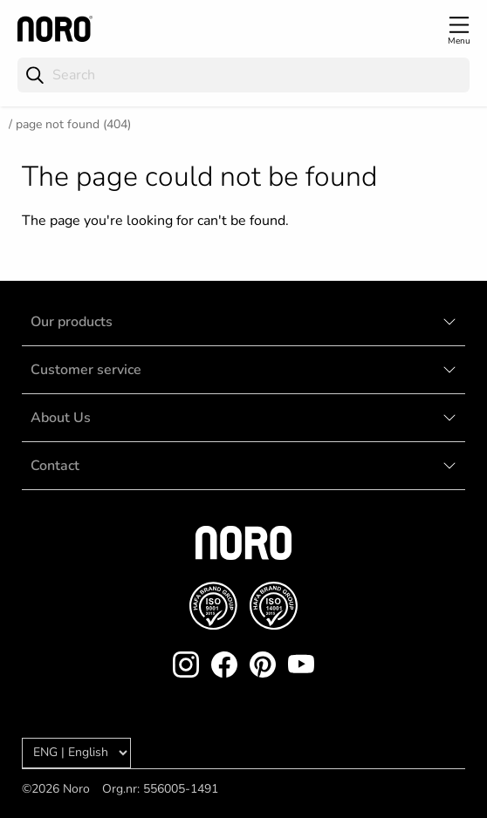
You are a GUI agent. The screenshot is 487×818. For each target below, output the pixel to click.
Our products (72, 321)
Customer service (86, 369)
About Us (61, 417)
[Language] (76, 753)
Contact (55, 465)
